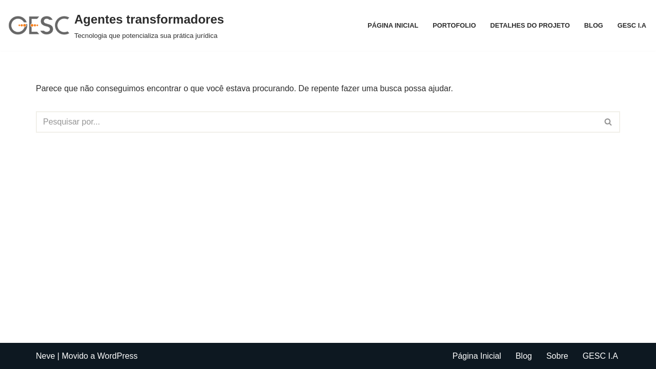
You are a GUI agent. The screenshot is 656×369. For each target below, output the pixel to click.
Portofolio (454, 25)
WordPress (117, 356)
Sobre (557, 356)
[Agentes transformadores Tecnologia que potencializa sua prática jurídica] (116, 25)
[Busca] (316, 122)
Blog (593, 25)
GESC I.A (632, 25)
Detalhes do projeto (530, 25)
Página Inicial (392, 25)
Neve (45, 356)
